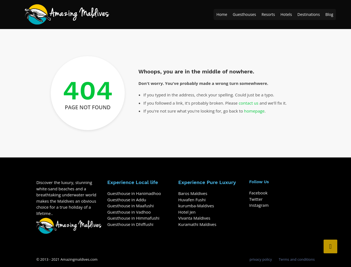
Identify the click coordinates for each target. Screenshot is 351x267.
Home (221, 14)
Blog (329, 14)
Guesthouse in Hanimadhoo (134, 193)
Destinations (309, 14)
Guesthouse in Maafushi (130, 205)
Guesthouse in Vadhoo (129, 212)
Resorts (268, 14)
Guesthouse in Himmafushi (133, 218)
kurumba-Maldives (196, 205)
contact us (248, 103)
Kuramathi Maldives (197, 224)
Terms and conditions (297, 259)
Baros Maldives (192, 193)
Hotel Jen (187, 212)
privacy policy (261, 259)
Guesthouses (244, 14)
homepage (254, 111)
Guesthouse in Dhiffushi (130, 224)
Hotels (286, 14)
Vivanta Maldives (194, 218)
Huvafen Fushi (192, 199)
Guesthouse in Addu (126, 199)
